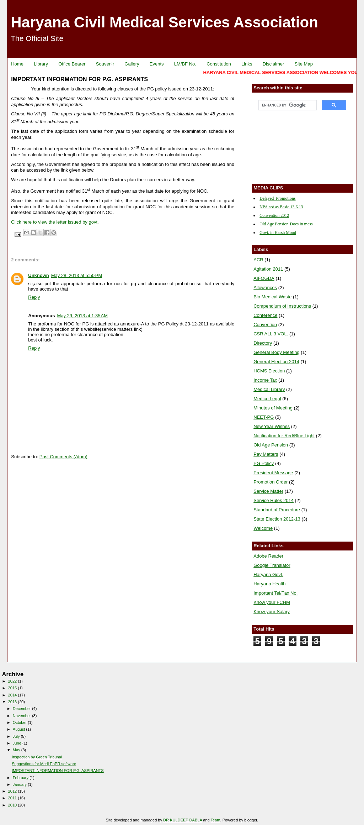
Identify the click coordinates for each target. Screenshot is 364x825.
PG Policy (263, 463)
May (17, 750)
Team (215, 820)
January (20, 784)
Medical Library (269, 389)
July (17, 736)
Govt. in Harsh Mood (277, 232)
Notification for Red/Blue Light (284, 435)
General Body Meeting (276, 352)
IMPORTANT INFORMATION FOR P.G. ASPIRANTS (58, 770)
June (17, 743)
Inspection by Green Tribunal (37, 757)
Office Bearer (71, 64)
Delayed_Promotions (277, 198)
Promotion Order (270, 482)
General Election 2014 (276, 361)
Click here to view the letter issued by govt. (54, 222)
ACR (258, 259)
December (22, 708)
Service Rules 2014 (273, 500)
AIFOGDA (263, 278)
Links (246, 64)
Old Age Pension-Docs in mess (285, 223)
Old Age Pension (270, 445)
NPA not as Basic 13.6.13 (281, 206)
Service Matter (268, 491)
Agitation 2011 (268, 269)
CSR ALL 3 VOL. (270, 333)
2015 (13, 688)
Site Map (304, 64)
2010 (13, 805)
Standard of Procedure (276, 509)
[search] (287, 105)
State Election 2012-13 (276, 519)
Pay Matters (265, 454)
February (21, 778)
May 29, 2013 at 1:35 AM (82, 315)
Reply (34, 297)
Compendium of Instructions (282, 306)
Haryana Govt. (268, 574)
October (20, 722)
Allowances (265, 287)
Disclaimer (273, 64)
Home (17, 64)
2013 (13, 702)
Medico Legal (267, 398)
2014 (13, 695)
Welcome (263, 528)
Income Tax (265, 380)
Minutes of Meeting (273, 408)
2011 (13, 798)
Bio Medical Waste (272, 296)
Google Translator (271, 565)
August (19, 729)
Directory (262, 343)
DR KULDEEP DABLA (182, 820)
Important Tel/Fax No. (275, 593)
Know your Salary (271, 611)
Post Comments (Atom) (63, 456)
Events (157, 64)
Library (41, 64)
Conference (265, 315)
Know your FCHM (271, 602)
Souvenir (105, 64)
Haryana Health (269, 583)
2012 (13, 791)
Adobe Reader (268, 556)
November (22, 716)
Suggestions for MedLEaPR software (44, 764)
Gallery (131, 64)
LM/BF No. (185, 64)
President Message (273, 472)
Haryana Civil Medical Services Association (164, 22)
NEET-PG (263, 417)
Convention (265, 324)
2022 (13, 681)
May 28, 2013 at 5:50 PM (76, 275)
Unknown (38, 275)
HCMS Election (269, 371)
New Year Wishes (271, 426)
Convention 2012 (274, 215)
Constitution (219, 64)
